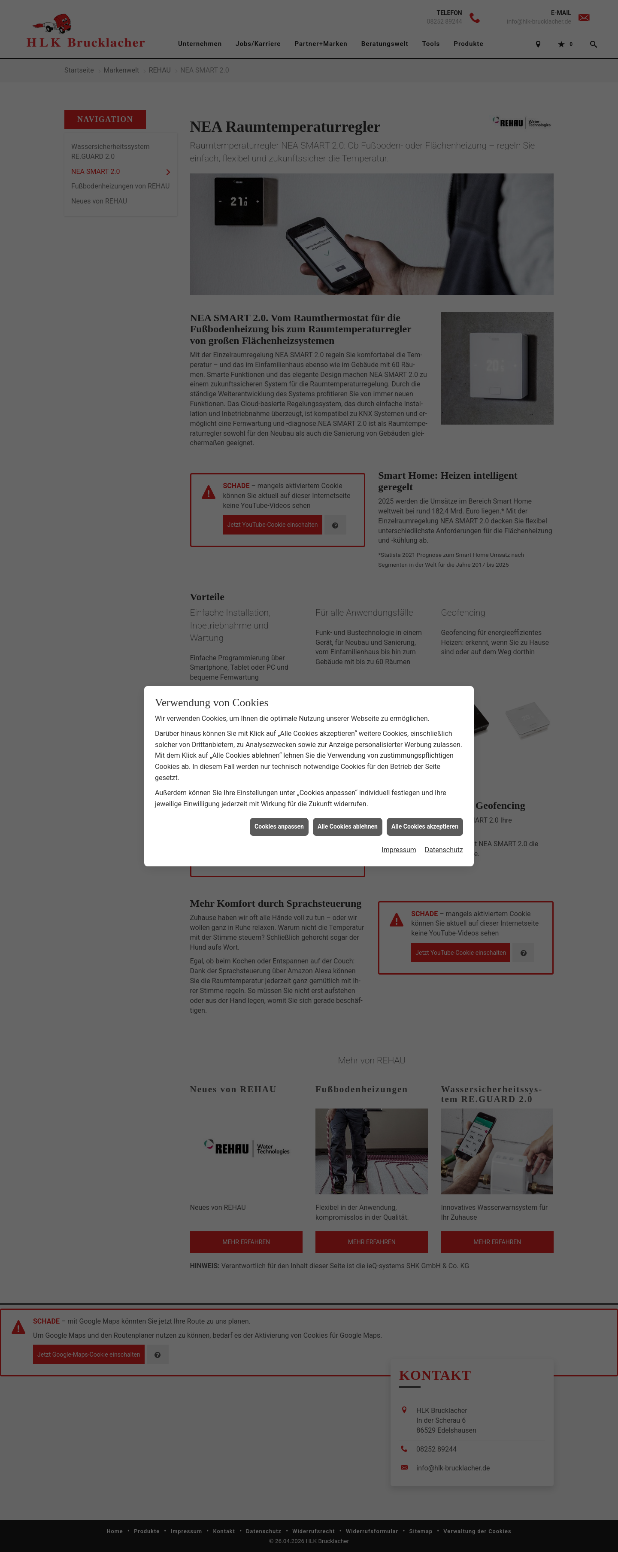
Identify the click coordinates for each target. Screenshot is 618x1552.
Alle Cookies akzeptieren (424, 816)
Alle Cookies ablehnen (348, 816)
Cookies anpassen (279, 816)
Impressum (399, 839)
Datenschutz (444, 839)
